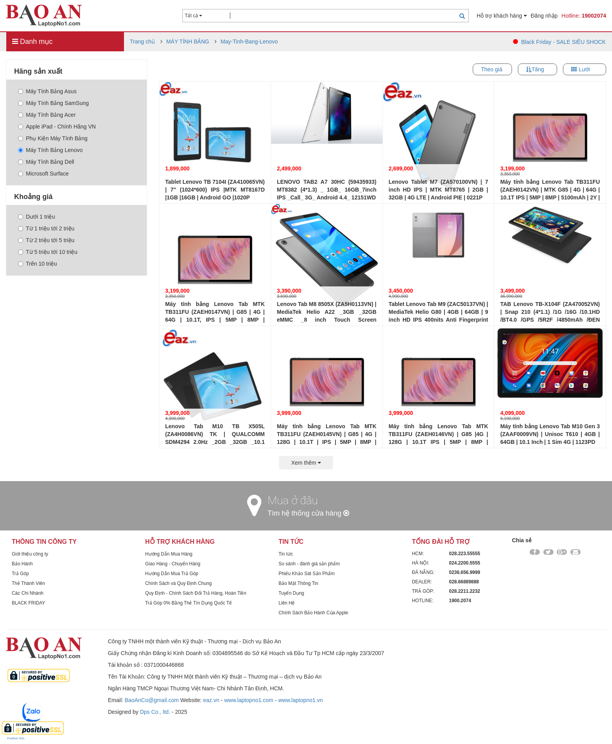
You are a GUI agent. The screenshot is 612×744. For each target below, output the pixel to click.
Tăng (538, 69)
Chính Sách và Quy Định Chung (178, 583)
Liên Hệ (287, 603)
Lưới (584, 69)
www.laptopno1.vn (300, 700)
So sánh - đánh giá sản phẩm (309, 564)
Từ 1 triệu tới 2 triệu (46, 228)
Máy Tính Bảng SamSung (53, 103)
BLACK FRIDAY (28, 603)
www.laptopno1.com (248, 700)
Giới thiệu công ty (30, 554)
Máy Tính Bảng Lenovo (50, 150)
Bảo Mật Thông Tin (298, 583)
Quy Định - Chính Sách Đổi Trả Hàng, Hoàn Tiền (195, 593)
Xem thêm (306, 463)
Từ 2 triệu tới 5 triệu (46, 240)
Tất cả (193, 15)
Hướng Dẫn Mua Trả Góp (171, 573)
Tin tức (286, 554)
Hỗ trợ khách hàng (502, 16)
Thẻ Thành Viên (28, 583)
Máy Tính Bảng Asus (47, 91)
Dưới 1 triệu (36, 217)
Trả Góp (20, 573)
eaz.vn (211, 700)
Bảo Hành (22, 564)
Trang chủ (142, 41)
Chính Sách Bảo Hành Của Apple (313, 612)
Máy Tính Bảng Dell (46, 162)
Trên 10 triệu (37, 264)
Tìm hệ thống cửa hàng (308, 513)
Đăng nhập (544, 16)
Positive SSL (16, 738)
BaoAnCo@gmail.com (152, 700)
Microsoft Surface (43, 173)
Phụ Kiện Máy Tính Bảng (52, 138)
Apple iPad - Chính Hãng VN (57, 126)
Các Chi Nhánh (28, 593)
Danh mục (32, 41)
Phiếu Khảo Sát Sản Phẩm (307, 573)
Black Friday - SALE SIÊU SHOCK (563, 42)
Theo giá (491, 69)
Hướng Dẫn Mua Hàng (168, 554)
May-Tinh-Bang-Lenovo (249, 41)
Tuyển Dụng (291, 593)
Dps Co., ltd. (155, 712)
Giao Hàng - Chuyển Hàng (172, 564)
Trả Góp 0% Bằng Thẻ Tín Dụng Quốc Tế (188, 603)
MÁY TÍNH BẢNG (187, 41)
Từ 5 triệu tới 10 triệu (47, 252)
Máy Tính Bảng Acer (47, 115)
